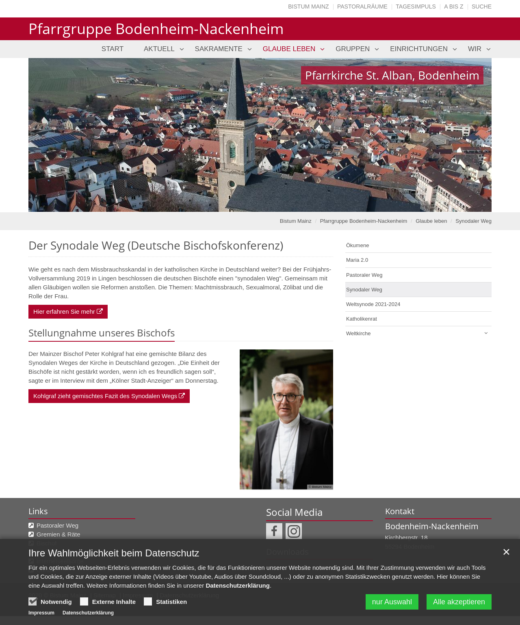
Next (471, 135)
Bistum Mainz (308, 6)
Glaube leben (431, 221)
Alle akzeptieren (459, 602)
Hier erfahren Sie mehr (64, 311)
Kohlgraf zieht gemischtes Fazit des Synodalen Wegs (105, 395)
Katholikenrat (361, 319)
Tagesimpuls (416, 6)
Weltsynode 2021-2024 (373, 304)
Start (113, 49)
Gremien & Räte (58, 534)
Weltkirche (358, 333)
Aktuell (159, 49)
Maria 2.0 (357, 260)
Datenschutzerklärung (238, 585)
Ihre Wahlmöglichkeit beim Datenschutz (113, 552)
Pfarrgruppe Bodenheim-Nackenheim (363, 221)
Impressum (41, 613)
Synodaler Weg (473, 221)
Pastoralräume (362, 6)
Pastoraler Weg (364, 275)
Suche (482, 6)
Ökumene (357, 245)
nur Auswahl (392, 602)
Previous (49, 135)
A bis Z (453, 6)
